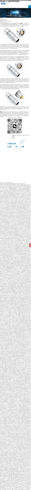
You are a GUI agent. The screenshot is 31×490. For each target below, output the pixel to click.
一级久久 (19, 257)
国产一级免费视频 (19, 405)
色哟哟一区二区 (11, 359)
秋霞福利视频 (2, 467)
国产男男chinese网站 (11, 270)
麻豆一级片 (14, 486)
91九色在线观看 (19, 400)
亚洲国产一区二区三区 (16, 195)
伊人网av (23, 463)
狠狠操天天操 (20, 365)
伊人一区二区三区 (4, 303)
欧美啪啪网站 (26, 297)
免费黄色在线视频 (13, 202)
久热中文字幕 (29, 359)
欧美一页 (7, 283)
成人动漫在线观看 (13, 469)
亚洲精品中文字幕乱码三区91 (10, 191)
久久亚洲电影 (28, 274)
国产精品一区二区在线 (11, 257)
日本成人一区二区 (11, 261)
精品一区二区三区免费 (14, 279)
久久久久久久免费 (15, 411)
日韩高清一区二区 (18, 299)
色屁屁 (6, 383)
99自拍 (18, 489)
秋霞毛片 (18, 465)
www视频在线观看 (6, 184)
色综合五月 (5, 360)
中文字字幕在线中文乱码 (5, 386)
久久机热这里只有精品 (24, 277)
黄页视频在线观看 (23, 304)
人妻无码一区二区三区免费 (19, 259)
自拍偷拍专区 (2, 413)
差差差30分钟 (27, 296)
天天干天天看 (9, 370)
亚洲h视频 (6, 368)
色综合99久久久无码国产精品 (7, 279)
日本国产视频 (1, 302)
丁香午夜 (23, 464)
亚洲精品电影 (7, 411)
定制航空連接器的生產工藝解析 (25, 135)
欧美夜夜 (11, 399)
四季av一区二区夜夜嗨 (24, 292)
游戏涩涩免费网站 (8, 463)
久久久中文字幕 (23, 296)
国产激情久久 (5, 289)
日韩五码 (10, 246)
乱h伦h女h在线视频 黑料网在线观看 (6, 476)
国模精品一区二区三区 (11, 310)
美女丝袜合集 (25, 265)
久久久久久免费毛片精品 (13, 485)
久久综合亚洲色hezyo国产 (18, 193)
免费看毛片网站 (26, 483)
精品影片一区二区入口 (21, 379)
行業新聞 (5, 19)
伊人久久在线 (20, 469)
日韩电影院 (3, 284)
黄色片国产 (24, 372)
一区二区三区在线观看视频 (16, 265)
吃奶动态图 (26, 288)
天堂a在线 (8, 245)
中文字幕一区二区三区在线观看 (13, 293)
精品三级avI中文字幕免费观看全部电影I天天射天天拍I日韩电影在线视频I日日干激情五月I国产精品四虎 (12, 183)
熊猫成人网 (25, 374)
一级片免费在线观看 (4, 418)
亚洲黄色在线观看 (6, 286)
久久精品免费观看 (27, 489)
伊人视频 (28, 481)
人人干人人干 (1, 380)
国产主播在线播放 (5, 459)
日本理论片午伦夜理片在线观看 (17, 413)
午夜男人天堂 (19, 270)
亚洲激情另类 (9, 202)
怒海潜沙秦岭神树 (16, 388)
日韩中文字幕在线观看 (16, 273)
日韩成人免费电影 (4, 366)
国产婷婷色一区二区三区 (26, 367)
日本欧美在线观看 (9, 372)
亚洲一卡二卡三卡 (16, 402)
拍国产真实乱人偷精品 (22, 288)
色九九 (27, 256)
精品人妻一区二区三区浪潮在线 (24, 366)
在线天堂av (29, 273)
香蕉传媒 (22, 247)
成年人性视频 (17, 287)
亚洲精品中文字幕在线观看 (26, 258)
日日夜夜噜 (4, 253)
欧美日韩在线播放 (11, 307)
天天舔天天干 (14, 247)
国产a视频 (5, 277)
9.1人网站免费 (21, 272)
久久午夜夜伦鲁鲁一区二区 (24, 414)
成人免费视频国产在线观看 (23, 380)
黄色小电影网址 (23, 291)
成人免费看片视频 (2, 355)
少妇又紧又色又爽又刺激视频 (20, 300)
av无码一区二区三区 (18, 488)
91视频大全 (4, 357)
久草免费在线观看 (19, 471)
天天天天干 (18, 256)
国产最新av (29, 379)
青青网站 (20, 188)
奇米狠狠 (20, 391)
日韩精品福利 (2, 416)
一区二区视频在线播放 (26, 187)
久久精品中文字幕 (21, 250)
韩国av (1, 202)
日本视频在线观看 (13, 274)
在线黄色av (10, 281)
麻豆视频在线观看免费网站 (17, 261)
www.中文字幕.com (25, 385)
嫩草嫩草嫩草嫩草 (27, 289)
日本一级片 (14, 277)
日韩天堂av (13, 378)
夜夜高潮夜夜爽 (2, 201)
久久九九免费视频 (5, 396)
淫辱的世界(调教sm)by (10, 465)
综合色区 (22, 381)
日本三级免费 (8, 262)
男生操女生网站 (11, 411)
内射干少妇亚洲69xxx (23, 393)
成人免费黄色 (21, 483)
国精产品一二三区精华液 (5, 402)
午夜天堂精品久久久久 (20, 201)
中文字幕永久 (27, 356)
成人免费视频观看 (11, 263)
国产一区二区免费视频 (22, 194)
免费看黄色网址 (21, 461)
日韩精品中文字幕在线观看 (6, 393)
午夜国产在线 (28, 191)
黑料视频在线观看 (18, 274)
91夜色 (28, 476)
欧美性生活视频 (10, 378)
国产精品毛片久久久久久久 (3, 465)
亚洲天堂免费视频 (15, 480)
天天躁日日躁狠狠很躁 (14, 383)
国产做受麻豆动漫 (24, 308)
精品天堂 (8, 362)
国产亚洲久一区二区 (17, 283)
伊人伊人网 (25, 300)
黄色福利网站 (7, 382)
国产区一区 (26, 361)
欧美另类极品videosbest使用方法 (10, 390)
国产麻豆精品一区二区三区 (6, 392)
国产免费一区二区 (14, 398)
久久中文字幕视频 (26, 488)
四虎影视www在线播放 (10, 195)
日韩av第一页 (7, 293)
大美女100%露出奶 (17, 186)
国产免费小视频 (19, 484)
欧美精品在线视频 (3, 249)
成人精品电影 (23, 358)
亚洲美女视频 (28, 198)
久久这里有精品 (9, 377)
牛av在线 (7, 203)
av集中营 (11, 479)
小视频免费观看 (21, 285)
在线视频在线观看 (16, 194)
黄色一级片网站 (25, 481)
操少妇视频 (4, 191)
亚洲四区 (6, 367)
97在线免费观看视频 (11, 188)
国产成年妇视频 (19, 199)
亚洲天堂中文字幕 (12, 245)
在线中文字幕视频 (7, 416)
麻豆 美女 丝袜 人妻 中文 (21, 487)
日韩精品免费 (2, 292)
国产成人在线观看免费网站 (3, 485)
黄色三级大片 (25, 461)
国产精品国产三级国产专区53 (17, 302)
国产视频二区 (19, 416)
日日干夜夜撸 (29, 192)
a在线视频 (12, 289)
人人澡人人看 (17, 391)
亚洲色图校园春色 (9, 268)
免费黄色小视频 (20, 481)
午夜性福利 (15, 309)
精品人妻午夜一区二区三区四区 (18, 407)
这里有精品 (27, 186)
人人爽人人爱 (18, 360)
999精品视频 (22, 475)
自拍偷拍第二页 (15, 184)
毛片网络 (27, 372)
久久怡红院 (24, 252)
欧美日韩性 (23, 471)
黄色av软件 (14, 381)
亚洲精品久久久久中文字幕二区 (18, 191)
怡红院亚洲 (15, 310)
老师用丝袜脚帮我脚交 (12, 189)
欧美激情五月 (11, 362)
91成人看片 (17, 281)
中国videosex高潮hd (12, 280)
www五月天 (6, 466)
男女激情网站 (13, 377)
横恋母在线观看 (19, 310)
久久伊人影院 (19, 478)
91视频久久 (21, 465)
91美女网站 (11, 258)
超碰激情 (24, 394)
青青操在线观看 (25, 248)
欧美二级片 (5, 477)
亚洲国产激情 (22, 196)
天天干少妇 (16, 377)
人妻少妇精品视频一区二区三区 (17, 359)
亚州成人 (8, 258)
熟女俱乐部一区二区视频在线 (26, 479)
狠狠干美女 (27, 266)
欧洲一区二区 (14, 479)
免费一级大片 (15, 400)
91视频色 (24, 402)
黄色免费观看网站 (23, 246)
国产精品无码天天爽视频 (9, 288)
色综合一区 (14, 281)
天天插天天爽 (25, 478)
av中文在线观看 (13, 415)
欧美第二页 (1, 299)
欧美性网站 (24, 411)
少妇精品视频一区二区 (14, 472)
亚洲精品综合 (25, 254)
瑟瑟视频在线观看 (11, 407)
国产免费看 (27, 199)
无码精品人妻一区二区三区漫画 (9, 355)
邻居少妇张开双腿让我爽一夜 (17, 307)
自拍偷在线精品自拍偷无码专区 (21, 356)
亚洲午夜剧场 (25, 381)
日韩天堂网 (22, 488)
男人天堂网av (8, 285)
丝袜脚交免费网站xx (16, 263)
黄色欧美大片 (6, 482)
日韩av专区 (5, 364)
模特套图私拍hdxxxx (9, 291)
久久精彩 (2, 276)
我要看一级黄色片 (19, 464)
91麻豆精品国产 (25, 389)
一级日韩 (2, 362)
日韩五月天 (7, 304)
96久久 (20, 264)
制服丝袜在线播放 (13, 364)
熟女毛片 (28, 389)
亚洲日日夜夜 (8, 190)
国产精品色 (4, 278)
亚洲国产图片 (4, 378)
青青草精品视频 (7, 354)
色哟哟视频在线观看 (11, 187)
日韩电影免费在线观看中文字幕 (27, 465)
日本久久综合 (23, 262)
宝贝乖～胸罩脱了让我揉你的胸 (17, 477)
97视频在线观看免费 (15, 409)
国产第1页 (11, 262)
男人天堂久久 (18, 475)
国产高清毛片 (2, 385)
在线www (13, 288)
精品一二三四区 (10, 199)
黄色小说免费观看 (25, 286)
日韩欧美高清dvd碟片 (4, 375)
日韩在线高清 (14, 475)
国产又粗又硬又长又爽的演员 (13, 416)
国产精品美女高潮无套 (8, 356)
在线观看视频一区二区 (8, 274)
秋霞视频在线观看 (12, 470)
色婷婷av (5, 387)
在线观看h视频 (7, 467)
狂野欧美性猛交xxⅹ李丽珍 (15, 185)
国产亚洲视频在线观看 (18, 386)
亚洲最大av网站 (7, 284)
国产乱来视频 (18, 290)
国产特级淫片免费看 (25, 401)
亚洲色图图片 (4, 265)
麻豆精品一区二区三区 (24, 264)
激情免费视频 (21, 265)
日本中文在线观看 (21, 195)
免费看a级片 (4, 474)
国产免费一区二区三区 (3, 246)
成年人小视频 (12, 352)
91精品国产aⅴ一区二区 (6, 299)
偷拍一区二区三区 (19, 485)
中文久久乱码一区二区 (5, 282)
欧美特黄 (7, 483)
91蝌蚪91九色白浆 (14, 278)
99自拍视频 (26, 462)
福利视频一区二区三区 (22, 294)
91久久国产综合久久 (20, 187)
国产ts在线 (7, 357)
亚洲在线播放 (3, 383)
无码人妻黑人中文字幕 (16, 461)
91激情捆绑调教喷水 (16, 374)
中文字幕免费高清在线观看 (20, 254)
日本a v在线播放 (15, 201)
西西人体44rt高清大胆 (18, 260)
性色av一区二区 (9, 364)
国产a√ (7, 474)
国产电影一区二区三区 (13, 254)
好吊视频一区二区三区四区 (10, 295)
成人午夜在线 (12, 476)
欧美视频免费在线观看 (17, 303)
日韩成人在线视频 (18, 277)
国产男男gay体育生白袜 (19, 415)
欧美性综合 (16, 401)
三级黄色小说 (27, 194)
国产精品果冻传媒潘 (16, 252)
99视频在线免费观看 (10, 367)
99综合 (20, 406)
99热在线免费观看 (9, 387)
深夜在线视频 (13, 292)
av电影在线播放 (17, 375)
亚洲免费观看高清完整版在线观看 (26, 409)
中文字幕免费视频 (21, 468)
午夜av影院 (3, 373)
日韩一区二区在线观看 (8, 478)
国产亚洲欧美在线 (6, 251)
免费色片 (24, 383)
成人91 (6, 308)
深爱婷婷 (18, 417)
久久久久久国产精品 (2, 259)
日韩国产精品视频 (14, 361)
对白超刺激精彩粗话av (24, 270)
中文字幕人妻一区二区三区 (27, 200)
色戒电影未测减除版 (27, 309)
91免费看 (14, 262)
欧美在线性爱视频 (24, 365)
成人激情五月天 (22, 466)
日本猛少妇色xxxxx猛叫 (4, 185)
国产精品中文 (24, 391)
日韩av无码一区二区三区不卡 (4, 188)
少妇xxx (27, 368)
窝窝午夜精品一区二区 (14, 484)
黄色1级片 (14, 190)
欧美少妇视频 (29, 265)
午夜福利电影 (11, 304)
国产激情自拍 (24, 263)
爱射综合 (25, 466)
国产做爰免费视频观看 (17, 286)
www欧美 (6, 257)
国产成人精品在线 (6, 264)
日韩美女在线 (18, 190)
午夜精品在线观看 (10, 475)
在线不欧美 (11, 458)
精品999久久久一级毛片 (19, 266)
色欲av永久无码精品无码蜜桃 (23, 404)
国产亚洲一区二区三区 (4, 479)
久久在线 (4, 461)
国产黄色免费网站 (6, 394)
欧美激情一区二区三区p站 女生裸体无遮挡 (8, 374)
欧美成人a (17, 353)
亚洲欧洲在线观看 (25, 376)
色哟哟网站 (5, 298)
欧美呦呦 (25, 281)
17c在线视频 (7, 309)
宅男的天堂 (29, 414)
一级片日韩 (29, 268)
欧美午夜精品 (28, 308)
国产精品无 (21, 286)
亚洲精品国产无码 (17, 466)
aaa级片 (21, 389)
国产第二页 (29, 354)
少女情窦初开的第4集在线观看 (5, 361)
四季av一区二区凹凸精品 (25, 260)
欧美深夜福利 (14, 308)
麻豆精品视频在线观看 (9, 275)
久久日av (17, 481)
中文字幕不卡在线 (2, 261)
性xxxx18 (12, 190)
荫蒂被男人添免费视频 (3, 470)
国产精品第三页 (17, 276)
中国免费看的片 (3, 352)
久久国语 (7, 397)
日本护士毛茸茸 (11, 197)
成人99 (5, 252)
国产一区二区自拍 (11, 273)
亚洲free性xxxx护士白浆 (9, 265)
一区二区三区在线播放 (10, 477)
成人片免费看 (1, 381)
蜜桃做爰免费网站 (25, 388)
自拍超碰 (13, 264)
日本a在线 (10, 264)
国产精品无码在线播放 (5, 270)
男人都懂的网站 (2, 197)
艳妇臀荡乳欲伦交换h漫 (13, 300)
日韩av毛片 (11, 376)
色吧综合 (25, 290)
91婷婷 (7, 269)
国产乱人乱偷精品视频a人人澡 (11, 366)
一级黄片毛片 (9, 383)
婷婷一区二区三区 (13, 260)
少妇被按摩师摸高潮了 (10, 247)
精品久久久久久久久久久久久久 (22, 482)
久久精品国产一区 (10, 408)
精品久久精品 (6, 413)
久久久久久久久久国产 (19, 255)
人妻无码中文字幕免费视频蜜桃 (6, 267)
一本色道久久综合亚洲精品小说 (26, 307)
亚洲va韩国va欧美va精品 (6, 473)
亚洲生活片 (23, 363)
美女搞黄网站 (15, 304)
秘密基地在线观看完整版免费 (12, 266)
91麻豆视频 (8, 277)
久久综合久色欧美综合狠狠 (7, 472)
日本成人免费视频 (2, 266)
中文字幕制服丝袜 (20, 385)
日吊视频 (23, 359)
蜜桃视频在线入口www (27, 250)
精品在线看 (20, 412)
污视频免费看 (25, 379)
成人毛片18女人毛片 (11, 269)
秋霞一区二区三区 (4, 463)
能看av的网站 (6, 261)
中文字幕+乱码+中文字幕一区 (11, 198)
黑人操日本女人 (19, 293)
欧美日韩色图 (10, 184)
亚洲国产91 (18, 184)
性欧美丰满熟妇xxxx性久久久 (10, 252)
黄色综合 (9, 468)
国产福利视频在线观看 (3, 304)
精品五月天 (4, 275)
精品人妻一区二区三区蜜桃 (27, 303)
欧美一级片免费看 (4, 458)
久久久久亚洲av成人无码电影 (4, 256)
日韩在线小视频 (25, 382)
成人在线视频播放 (7, 480)
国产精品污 (8, 458)
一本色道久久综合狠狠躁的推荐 (8, 365)
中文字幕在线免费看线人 (23, 271)
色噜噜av (28, 257)
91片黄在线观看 (12, 303)
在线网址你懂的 (14, 372)
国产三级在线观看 (18, 202)
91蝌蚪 (7, 378)
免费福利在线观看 (22, 283)
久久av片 (28, 384)
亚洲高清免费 (11, 259)
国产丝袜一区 (15, 295)
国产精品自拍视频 (26, 410)
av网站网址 (11, 277)
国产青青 (5, 409)
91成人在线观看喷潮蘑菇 (13, 290)
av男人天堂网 (14, 275)
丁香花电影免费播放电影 (5, 371)
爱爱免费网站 (18, 247)
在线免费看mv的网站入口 (24, 406)
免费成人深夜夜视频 (14, 489)
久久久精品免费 (8, 403)
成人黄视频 (29, 201)
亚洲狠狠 (11, 473)
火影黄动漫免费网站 (18, 308)
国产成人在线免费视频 (18, 291)
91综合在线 (5, 268)
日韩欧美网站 (5, 198)
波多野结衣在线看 (9, 185)
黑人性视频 (4, 192)
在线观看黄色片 (15, 367)
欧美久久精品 (4, 200)
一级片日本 (15, 270)
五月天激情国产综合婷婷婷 (9, 192)
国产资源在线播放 (26, 458)
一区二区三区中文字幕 (19, 275)
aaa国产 (17, 378)
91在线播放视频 (14, 405)
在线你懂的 (23, 275)
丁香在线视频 (17, 306)
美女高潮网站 (12, 276)
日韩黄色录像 (1, 184)
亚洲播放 (14, 362)
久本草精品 (25, 197)
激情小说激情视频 (15, 474)
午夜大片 (26, 355)
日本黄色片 (22, 281)
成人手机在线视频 (23, 186)
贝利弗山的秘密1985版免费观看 (19, 387)
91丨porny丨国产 (11, 381)
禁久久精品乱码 (25, 476)
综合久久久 (6, 391)
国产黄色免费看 (12, 471)
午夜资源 (13, 380)
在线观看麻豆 (15, 458)
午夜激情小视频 (12, 301)
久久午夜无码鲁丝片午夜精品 (15, 463)
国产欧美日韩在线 (22, 287)
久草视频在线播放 (24, 368)
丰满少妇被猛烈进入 (9, 405)
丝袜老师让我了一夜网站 (22, 276)
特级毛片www (21, 248)
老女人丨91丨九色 (21, 473)
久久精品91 (14, 467)
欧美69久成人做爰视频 (18, 292)
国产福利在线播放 (7, 384)
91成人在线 (7, 404)
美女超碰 (22, 410)
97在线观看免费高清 (16, 197)
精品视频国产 (4, 193)
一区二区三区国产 (8, 253)
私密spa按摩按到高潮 (23, 256)
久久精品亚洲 (6, 353)
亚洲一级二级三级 (9, 296)
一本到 (11, 354)
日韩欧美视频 (15, 465)
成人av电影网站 (17, 280)
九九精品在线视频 (7, 379)
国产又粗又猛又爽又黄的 (15, 296)
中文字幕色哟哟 (7, 385)
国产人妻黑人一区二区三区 (7, 276)
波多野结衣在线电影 (7, 488)
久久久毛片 (15, 392)
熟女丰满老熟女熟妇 (22, 184)
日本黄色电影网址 (18, 271)
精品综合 (29, 471)
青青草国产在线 (28, 482)
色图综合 (28, 378)
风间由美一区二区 (17, 366)
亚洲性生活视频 (2, 359)
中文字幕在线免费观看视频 (21, 298)
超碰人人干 (7, 470)
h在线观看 (3, 411)
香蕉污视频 (26, 275)
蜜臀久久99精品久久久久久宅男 (19, 396)
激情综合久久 (25, 192)
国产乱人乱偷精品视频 (20, 376)
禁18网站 (8, 417)
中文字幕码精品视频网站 (12, 203)
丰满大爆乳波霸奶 (11, 400)
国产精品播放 (13, 370)
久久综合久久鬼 (21, 476)
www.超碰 (13, 394)
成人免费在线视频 (6, 197)
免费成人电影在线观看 (20, 279)
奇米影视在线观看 (20, 411)
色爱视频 (5, 377)
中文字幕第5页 (2, 388)
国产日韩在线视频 (21, 197)
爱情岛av (30, 387)
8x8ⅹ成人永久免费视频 (6, 290)
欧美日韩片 (28, 461)
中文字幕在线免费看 (4, 247)
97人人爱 (15, 259)
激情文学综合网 (25, 295)
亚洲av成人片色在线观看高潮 (15, 250)
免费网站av (26, 477)
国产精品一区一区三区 (19, 364)
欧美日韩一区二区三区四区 (14, 410)
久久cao (22, 198)
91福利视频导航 (17, 468)
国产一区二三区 (28, 460)
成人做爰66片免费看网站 (18, 352)
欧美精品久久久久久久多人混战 (26, 369)
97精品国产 (20, 267)
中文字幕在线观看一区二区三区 (11, 358)
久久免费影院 (21, 200)
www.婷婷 (25, 475)
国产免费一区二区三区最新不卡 (19, 394)
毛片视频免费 (3, 382)
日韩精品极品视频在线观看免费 (12, 353)
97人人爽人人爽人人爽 (9, 406)
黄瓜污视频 (15, 200)
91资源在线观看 (2, 384)
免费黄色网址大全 (5, 412)
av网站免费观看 (20, 189)
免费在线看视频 (5, 291)
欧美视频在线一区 (11, 286)
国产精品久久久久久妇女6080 (11, 375)
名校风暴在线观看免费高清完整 (25, 416)
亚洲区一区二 (21, 245)
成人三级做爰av (20, 378)
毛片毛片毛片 (5, 489)
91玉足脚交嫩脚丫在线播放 (24, 413)
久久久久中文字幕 (9, 308)
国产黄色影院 (8, 300)
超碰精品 (22, 478)
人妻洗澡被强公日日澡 (23, 261)
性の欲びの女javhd (25, 357)
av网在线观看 (10, 394)
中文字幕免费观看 (6, 263)
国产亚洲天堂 (15, 284)
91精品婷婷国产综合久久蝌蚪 (16, 196)
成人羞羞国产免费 (14, 460)
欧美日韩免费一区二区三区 (27, 480)
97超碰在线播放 (22, 362)
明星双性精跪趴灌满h (23, 418)
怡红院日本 (21, 372)
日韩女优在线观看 (28, 298)
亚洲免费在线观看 (6, 462)
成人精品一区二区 (13, 481)
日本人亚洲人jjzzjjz (20, 295)
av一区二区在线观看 (4, 202)
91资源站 (24, 284)
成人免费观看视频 (15, 282)
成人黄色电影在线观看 (16, 248)
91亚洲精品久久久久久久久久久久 (14, 267)
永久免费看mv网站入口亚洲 (25, 293)
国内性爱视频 (10, 474)
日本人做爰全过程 (6, 272)
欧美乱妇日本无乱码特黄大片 (13, 357)
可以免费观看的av (19, 363)
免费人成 (23, 297)
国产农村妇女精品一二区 (24, 354)
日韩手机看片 (24, 415)
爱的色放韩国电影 (17, 462)
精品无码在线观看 (18, 403)
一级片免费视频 (17, 245)
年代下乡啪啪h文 (14, 268)
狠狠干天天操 (24, 191)
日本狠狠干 (1, 262)
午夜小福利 (7, 246)
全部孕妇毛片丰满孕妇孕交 (13, 363)
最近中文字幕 (9, 289)
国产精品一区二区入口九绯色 (15, 294)
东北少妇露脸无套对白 (5, 408)
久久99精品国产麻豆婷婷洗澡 (4, 250)
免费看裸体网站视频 (12, 193)
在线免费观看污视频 (9, 271)
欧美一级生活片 (16, 253)
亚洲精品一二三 (16, 188)
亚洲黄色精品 (20, 395)
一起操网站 (18, 372)
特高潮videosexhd (24, 395)
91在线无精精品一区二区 (20, 472)
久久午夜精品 (9, 418)
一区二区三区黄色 (22, 361)
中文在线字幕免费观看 (15, 246)
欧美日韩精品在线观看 (20, 284)
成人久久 (27, 472)
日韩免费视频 (21, 185)
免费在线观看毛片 (24, 384)
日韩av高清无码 (21, 375)
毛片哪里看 (24, 185)
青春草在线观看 (23, 352)
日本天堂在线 (21, 290)
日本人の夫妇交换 (25, 273)
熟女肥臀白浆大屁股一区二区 (17, 305)
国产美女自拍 (19, 304)
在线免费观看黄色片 (22, 462)
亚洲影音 (4, 305)
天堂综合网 (1, 295)
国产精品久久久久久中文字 (26, 467)
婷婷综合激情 (21, 370)
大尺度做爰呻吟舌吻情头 (5, 400)
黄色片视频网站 (5, 370)
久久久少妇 (17, 285)
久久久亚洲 (7, 409)
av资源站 (27, 263)
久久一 (29, 406)
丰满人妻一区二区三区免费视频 (11, 401)
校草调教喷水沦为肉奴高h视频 (25, 188)
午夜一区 (5, 403)
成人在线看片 (25, 473)
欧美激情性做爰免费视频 (22, 353)
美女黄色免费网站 (25, 201)
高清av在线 (26, 276)
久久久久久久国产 (14, 256)
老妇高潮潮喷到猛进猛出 (5, 297)
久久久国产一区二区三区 (16, 404)
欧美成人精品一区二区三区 (4, 287)
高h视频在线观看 (18, 381)
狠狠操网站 (4, 262)
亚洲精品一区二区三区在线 (7, 415)
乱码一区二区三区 (27, 371)
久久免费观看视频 (4, 417)
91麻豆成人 (13, 199)
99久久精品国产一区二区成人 (24, 403)
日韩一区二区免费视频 (19, 268)
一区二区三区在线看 (15, 408)
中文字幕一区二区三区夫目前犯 (13, 464)
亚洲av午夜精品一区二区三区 (8, 306)
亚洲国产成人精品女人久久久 (16, 399)
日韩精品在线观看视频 (27, 464)
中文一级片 (26, 363)
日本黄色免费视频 (14, 360)
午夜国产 (17, 469)
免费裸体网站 (23, 477)
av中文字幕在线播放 (8, 352)
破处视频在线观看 (7, 376)
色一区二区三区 (2, 415)
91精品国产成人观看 (13, 272)
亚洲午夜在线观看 (13, 403)
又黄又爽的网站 (11, 467)
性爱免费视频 (16, 249)
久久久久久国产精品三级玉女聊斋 (15, 418)
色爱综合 (29, 376)
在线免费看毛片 (28, 407)
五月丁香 (27, 203)
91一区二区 (11, 393)
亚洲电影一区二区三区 (18, 198)
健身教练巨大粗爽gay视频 (25, 282)
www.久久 (18, 483)
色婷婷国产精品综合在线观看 (7, 255)
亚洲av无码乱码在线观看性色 (4, 464)
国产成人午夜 (29, 412)
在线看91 (29, 473)
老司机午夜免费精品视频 (15, 397)
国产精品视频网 (17, 476)
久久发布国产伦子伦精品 (3, 269)
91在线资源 (10, 398)
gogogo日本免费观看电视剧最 (12, 287)
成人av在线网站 (10, 186)
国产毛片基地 (7, 407)
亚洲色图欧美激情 (28, 402)
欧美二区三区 (12, 414)
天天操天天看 (7, 305)
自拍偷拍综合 (16, 301)
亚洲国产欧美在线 (20, 382)
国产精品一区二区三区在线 (9, 461)
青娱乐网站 (6, 266)
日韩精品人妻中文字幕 (5, 395)
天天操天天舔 (11, 305)
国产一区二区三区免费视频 (11, 412)
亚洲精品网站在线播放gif (14, 478)
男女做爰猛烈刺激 (20, 373)
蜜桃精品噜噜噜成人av (19, 479)
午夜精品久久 (17, 288)
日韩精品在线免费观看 (11, 297)
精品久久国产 (23, 484)
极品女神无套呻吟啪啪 (18, 384)
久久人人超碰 (11, 248)
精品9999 (3, 387)
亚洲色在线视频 (2, 377)
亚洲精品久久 (5, 405)
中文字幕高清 (26, 485)
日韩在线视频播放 (4, 401)
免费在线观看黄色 (6, 359)
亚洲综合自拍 (20, 486)
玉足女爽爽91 (11, 382)
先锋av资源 (4, 362)
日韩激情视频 (21, 203)
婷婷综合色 (5, 245)
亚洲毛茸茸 (10, 397)
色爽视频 (13, 283)
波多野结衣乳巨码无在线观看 (12, 369)
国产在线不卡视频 (3, 280)
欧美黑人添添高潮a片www (24, 253)
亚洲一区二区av (24, 364)
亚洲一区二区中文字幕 (11, 483)
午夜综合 (10, 272)
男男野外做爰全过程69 (20, 357)
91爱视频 (9, 479)
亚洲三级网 (21, 190)
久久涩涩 (16, 379)
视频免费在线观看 (21, 306)
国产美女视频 (16, 470)
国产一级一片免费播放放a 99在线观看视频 (23, 470)
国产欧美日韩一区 (23, 460)
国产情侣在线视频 (9, 360)
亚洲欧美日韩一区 (19, 278)
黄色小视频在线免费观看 (6, 398)
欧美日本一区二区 (4, 271)
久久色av (23, 249)
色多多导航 (24, 486)
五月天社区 (4, 309)
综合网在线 (13, 473)
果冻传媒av (26, 291)
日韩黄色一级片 (12, 392)
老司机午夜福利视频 (2, 481)
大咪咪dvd (26, 283)
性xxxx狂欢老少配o (24, 310)
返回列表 (13, 138)
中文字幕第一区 (29, 261)
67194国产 (13, 271)
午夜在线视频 (28, 398)
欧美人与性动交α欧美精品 (12, 386)
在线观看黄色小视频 (18, 371)
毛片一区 (23, 255)
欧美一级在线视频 (10, 413)
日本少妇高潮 (27, 394)
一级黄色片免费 (5, 190)
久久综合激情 (10, 194)
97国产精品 (10, 249)
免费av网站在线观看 (5, 196)
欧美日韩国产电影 (2, 466)
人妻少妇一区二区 (11, 487)
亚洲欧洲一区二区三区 (25, 193)
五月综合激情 (18, 361)
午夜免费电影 (27, 408)
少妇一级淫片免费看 (24, 412)
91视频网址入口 (21, 397)
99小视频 (5, 302)
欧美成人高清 (19, 392)
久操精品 (10, 371)
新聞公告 (2, 19)
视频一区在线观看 (28, 294)
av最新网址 (12, 253)
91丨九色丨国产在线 (23, 274)
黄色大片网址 (9, 298)
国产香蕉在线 (1, 403)
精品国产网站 (16, 365)
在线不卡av (17, 486)
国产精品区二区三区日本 (18, 368)
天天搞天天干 (7, 280)
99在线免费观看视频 (27, 484)
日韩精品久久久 (11, 309)
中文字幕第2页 (24, 199)
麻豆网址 (28, 395)
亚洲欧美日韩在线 (3, 460)
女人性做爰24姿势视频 (26, 377)
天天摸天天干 (25, 285)
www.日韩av (28, 302)
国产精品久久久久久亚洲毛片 (8, 294)
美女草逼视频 (11, 404)
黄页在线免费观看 (15, 482)
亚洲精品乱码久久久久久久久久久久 (13, 385)
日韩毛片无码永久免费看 (7, 414)
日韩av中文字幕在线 (12, 488)
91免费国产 (27, 391)
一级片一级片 (10, 391)
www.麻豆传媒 (29, 301)
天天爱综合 (19, 246)
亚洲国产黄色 (3, 187)
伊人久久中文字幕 (20, 402)
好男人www (21, 273)
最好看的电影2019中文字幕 (24, 305)
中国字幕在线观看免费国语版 (7, 260)
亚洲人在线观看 (27, 487)
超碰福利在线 (27, 304)
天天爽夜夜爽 (11, 284)
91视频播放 (3, 257)
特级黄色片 (11, 480)
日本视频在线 (13, 391)
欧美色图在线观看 (17, 380)
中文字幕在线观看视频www (21, 408)
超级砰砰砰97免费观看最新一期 (21, 459)
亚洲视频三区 (15, 257)
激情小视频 (18, 367)
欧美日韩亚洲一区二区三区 (15, 406)
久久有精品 (18, 398)
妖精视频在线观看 (27, 287)
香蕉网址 (22, 367)
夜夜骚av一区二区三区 (11, 462)
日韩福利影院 (26, 255)
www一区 (20, 369)
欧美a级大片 (10, 380)
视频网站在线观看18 (5, 369)
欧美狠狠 (14, 291)
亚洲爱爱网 (3, 488)
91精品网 (13, 194)
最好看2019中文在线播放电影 (8, 389)
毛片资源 (18, 200)
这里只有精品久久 (26, 387)
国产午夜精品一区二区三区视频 (8, 201)
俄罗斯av (1, 193)
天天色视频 (10, 251)
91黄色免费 (11, 409)
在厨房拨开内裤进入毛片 (15, 373)
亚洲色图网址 (21, 252)
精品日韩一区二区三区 (20, 192)
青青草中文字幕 (17, 412)
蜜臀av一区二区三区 (12, 379)
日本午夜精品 (10, 395)
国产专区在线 (15, 192)
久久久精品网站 (10, 196)
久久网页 (14, 186)
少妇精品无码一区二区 (18, 354)
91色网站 (19, 296)
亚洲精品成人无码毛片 (22, 289)
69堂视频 (6, 194)
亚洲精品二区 (22, 303)
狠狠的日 (23, 278)
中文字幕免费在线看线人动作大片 (19, 390)
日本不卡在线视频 (20, 401)
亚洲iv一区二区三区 (4, 296)
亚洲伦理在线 (1, 399)
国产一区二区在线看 (6, 281)
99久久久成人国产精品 (12, 384)
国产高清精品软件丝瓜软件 (8, 292)
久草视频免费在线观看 (14, 356)
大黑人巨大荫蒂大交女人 (11, 459)
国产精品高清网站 (13, 371)
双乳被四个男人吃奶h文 (19, 467)
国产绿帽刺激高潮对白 (23, 299)
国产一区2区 (6, 186)
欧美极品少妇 (1, 360)
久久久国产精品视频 (25, 268)
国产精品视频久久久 (20, 377)
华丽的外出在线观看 (19, 383)
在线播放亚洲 (10, 256)
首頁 (0, 19)
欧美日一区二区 (28, 352)
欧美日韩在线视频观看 (26, 247)
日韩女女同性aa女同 (14, 251)
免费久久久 (7, 189)
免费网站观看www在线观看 (23, 257)
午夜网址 (17, 382)
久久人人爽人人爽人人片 (11, 466)
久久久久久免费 (7, 259)
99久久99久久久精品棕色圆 (24, 360)
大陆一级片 (7, 249)
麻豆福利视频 (20, 409)
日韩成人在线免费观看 (23, 269)
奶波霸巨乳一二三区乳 (3, 397)
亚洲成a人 (21, 263)
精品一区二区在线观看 (26, 272)
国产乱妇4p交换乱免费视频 (9, 302)
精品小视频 (7, 193)
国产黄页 (23, 189)
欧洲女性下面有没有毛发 (23, 398)
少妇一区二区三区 (16, 289)
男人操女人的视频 (17, 264)
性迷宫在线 (2, 363)
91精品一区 (6, 187)
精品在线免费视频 (19, 282)
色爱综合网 (21, 280)
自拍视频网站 (19, 460)
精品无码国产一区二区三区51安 (10, 200)
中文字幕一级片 (15, 376)
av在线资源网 (24, 266)
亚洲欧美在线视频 (20, 301)
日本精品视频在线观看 (9, 460)
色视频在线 (27, 185)
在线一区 (13, 365)
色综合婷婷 (23, 485)
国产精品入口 (28, 196)
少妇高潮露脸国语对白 (9, 278)
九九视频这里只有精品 (18, 358)
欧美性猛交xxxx (5, 358)
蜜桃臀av (15, 483)
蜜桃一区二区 (1, 472)
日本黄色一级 (26, 468)
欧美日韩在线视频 (24, 378)
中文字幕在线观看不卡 (26, 390)
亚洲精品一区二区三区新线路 (25, 202)
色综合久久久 (25, 190)
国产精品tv (8, 303)
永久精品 (24, 203)
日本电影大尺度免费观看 (23, 399)
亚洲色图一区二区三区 (5, 273)
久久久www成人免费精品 (6, 471)
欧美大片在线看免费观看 (16, 355)
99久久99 (4, 406)
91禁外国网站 (27, 278)
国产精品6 (25, 196)
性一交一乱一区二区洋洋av (20, 458)
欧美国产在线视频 (28, 418)
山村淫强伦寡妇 (24, 405)
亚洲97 (16, 199)
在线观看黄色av (19, 251)
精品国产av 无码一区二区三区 (16, 389)
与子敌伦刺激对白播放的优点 (20, 309)
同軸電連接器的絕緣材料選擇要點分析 (16, 135)
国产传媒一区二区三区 (24, 392)
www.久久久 (20, 463)
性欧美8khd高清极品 (3, 300)
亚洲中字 (23, 267)
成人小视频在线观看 (6, 301)
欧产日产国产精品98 (25, 280)
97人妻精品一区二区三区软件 (3, 410)
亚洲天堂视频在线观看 (11, 388)
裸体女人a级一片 (13, 255)
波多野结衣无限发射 (5, 254)
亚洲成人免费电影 (11, 402)
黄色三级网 (4, 285)
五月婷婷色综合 (15, 258)
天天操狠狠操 (21, 388)
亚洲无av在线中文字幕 (7, 399)
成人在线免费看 (16, 487)
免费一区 (24, 472)
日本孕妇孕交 (13, 387)
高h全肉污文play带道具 (8, 373)
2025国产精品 (26, 362)
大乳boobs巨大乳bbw (8, 484)
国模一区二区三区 (7, 248)
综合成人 (27, 353)
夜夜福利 (6, 468)
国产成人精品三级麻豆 (26, 474)
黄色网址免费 (15, 187)
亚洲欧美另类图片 (6, 380)
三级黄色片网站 (28, 373)
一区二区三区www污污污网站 (25, 386)
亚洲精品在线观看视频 (13, 285)
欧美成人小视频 (11, 482)
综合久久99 (19, 253)
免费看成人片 (10, 283)
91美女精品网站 (26, 417)
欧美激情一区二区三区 (7, 363)
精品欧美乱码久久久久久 (17, 269)
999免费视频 (4, 295)
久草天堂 (18, 272)
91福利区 (29, 260)
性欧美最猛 (28, 251)
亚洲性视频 (24, 373)
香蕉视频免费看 (7, 307)
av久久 (13, 249)
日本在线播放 (6, 388)
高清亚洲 (16, 189)
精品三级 (25, 198)
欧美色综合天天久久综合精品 (14, 298)
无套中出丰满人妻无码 (20, 258)
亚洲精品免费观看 (22, 355)
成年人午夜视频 (25, 301)
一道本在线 (23, 371)
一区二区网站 (27, 249)
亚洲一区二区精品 (21, 374)
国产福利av (13, 306)
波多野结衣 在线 (10, 282)
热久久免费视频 (20, 249)
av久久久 (27, 466)
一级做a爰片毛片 (26, 195)
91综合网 (10, 250)
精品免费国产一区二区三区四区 (27, 245)
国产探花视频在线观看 (18, 262)
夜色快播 (9, 254)
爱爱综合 (10, 469)
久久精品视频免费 (12, 468)
